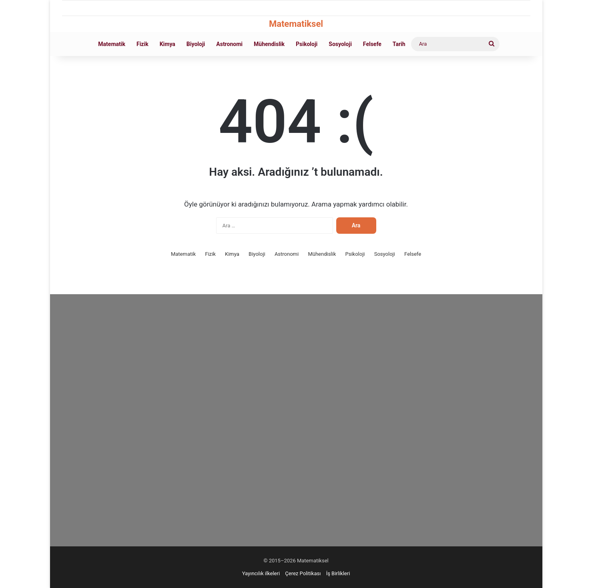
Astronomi (229, 44)
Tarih (399, 44)
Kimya (167, 44)
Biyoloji (196, 44)
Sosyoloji (340, 44)
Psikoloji (306, 44)
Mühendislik (269, 44)
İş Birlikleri (338, 573)
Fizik (142, 44)
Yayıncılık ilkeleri (261, 573)
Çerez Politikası (303, 573)
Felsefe (372, 44)
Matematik (111, 44)
